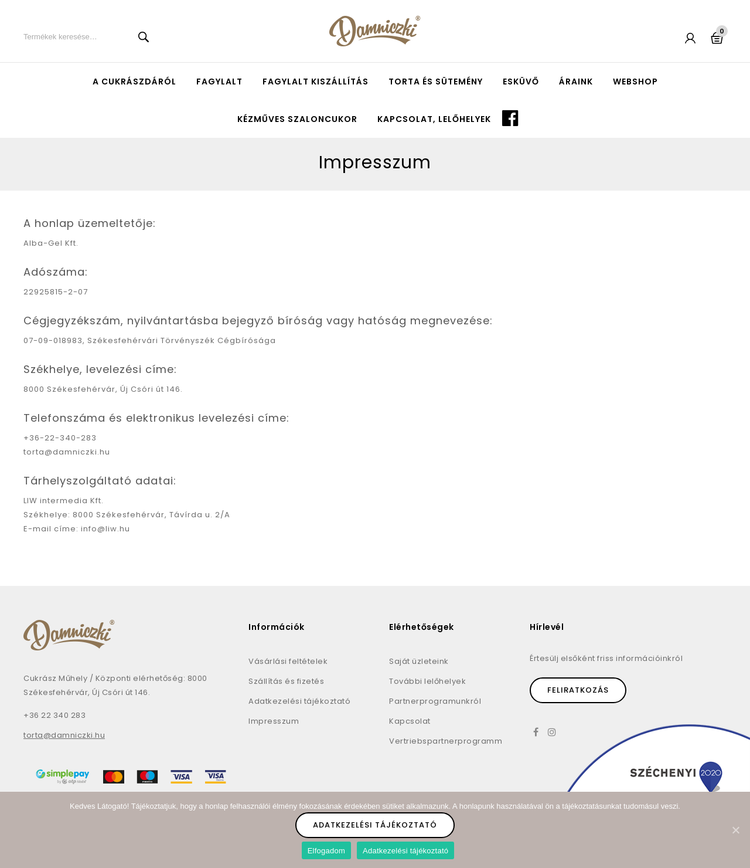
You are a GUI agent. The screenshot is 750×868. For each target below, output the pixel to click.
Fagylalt (219, 81)
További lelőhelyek (427, 681)
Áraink (576, 81)
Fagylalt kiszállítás (315, 81)
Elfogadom (326, 850)
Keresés (143, 37)
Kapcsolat (410, 721)
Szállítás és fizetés (286, 681)
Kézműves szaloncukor (297, 119)
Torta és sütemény (435, 81)
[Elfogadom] (735, 830)
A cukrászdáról (134, 81)
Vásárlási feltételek (288, 661)
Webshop (635, 81)
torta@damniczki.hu (64, 735)
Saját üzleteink (419, 661)
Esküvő (521, 81)
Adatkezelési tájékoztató (299, 701)
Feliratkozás (578, 690)
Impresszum (273, 721)
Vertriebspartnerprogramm (445, 741)
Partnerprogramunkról (435, 701)
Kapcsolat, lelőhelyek (434, 119)
